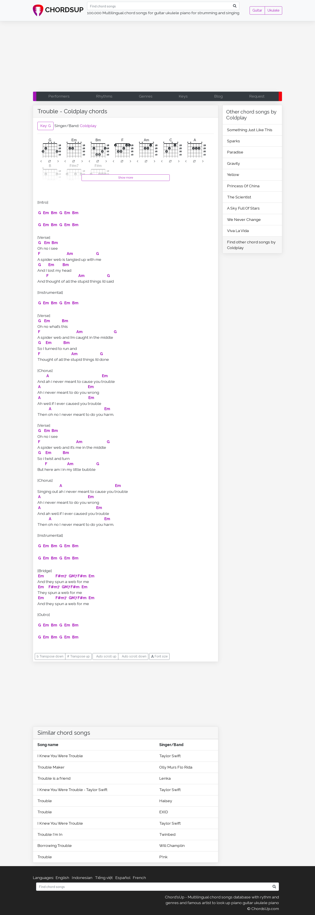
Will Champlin (172, 845)
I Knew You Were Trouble (60, 755)
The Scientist (239, 197)
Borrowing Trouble (54, 845)
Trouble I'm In (49, 834)
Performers (59, 96)
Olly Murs (168, 767)
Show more (125, 177)
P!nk (163, 857)
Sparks (233, 141)
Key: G (45, 126)
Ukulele (273, 10)
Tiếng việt (104, 877)
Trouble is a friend (53, 778)
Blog (218, 96)
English (62, 877)
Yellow (233, 174)
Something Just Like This (249, 129)
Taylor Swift (170, 755)
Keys (183, 96)
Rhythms (104, 96)
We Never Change (244, 219)
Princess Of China (243, 186)
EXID (163, 812)
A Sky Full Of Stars (243, 208)
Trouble (44, 800)
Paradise (235, 152)
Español (122, 877)
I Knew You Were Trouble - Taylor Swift (72, 789)
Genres (145, 96)
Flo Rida (184, 767)
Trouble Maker (51, 767)
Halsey (165, 800)
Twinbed (167, 834)
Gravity (233, 163)
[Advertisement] (157, 57)
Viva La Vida (238, 230)
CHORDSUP (58, 10)
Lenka (165, 778)
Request (256, 96)
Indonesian (82, 877)
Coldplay (88, 125)
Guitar (257, 10)
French (139, 877)
